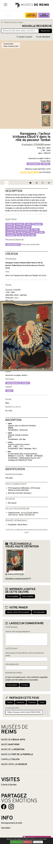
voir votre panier (43, 37)
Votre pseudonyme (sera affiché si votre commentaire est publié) (24, 654)
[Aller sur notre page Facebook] (3, 806)
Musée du (17, 754)
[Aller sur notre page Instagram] (11, 806)
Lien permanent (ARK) (12, 708)
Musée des (31, 15)
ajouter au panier (24, 37)
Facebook (20, 702)
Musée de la (12, 749)
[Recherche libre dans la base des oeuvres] (20, 31)
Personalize (38, 842)
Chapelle (10, 759)
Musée (44, 15)
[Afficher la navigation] (5, 5)
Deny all (28, 842)
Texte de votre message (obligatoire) (17, 632)
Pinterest (32, 702)
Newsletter (5, 828)
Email (42, 702)
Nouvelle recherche (37, 26)
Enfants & (9, 784)
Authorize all (17, 842)
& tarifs (11, 823)
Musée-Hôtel (14, 764)
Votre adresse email (11, 664)
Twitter (10, 702)
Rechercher (45, 31)
